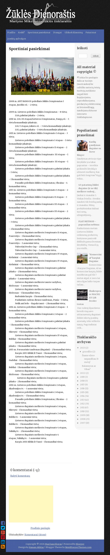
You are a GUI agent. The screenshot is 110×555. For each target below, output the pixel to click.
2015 (82, 392)
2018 (82, 380)
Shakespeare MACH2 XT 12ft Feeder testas (89, 298)
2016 (82, 388)
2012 (82, 403)
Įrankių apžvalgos (16, 38)
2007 (83, 423)
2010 (82, 411)
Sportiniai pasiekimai (39, 32)
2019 (82, 377)
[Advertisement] (31, 504)
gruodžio (87, 351)
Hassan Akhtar (36, 547)
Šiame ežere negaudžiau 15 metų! (90, 358)
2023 (82, 347)
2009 (83, 415)
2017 (82, 384)
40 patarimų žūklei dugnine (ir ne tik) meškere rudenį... (88, 188)
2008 (83, 419)
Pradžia (11, 32)
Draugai (57, 32)
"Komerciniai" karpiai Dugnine (95, 257)
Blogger (80, 544)
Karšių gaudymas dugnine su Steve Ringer (89, 149)
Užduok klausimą (74, 32)
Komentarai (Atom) (35, 534)
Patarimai (91, 32)
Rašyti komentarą (20, 475)
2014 (82, 396)
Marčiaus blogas (53, 544)
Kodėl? (21, 32)
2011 (82, 407)
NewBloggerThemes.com (78, 547)
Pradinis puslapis (40, 528)
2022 (83, 373)
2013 (82, 399)
